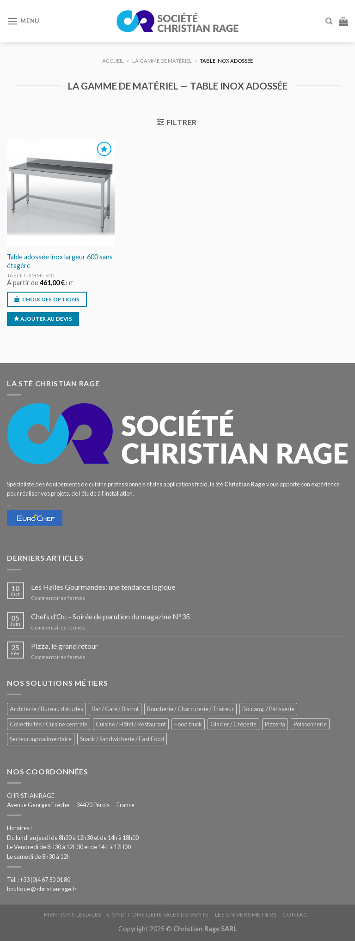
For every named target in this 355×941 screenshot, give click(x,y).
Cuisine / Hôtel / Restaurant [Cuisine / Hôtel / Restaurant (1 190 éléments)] (131, 724)
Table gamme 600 (31, 275)
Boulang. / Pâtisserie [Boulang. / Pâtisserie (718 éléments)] (268, 709)
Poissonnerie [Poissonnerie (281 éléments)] (310, 724)
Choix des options (51, 299)
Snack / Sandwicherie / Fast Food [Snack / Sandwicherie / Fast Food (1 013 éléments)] (122, 739)
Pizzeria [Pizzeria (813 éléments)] (275, 724)
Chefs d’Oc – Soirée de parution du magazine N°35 (110, 616)
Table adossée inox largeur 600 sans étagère (60, 261)
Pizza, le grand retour (64, 645)
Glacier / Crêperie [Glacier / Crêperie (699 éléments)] (233, 724)
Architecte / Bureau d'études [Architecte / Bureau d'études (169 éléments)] (46, 709)
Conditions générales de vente (158, 914)
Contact (296, 914)
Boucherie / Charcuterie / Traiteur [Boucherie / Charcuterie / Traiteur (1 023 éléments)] (190, 709)
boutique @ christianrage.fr (42, 889)
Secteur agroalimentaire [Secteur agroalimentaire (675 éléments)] (41, 739)
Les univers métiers (246, 914)
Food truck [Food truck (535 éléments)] (188, 724)
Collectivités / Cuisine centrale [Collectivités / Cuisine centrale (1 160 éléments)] (48, 724)
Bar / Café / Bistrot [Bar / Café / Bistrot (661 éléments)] (115, 709)
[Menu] (23, 21)
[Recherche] (328, 21)
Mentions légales (72, 914)
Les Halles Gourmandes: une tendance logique (103, 586)
